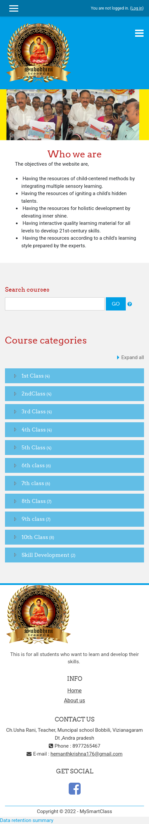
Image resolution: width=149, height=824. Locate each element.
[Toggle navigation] (139, 33)
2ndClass (33, 393)
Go (116, 304)
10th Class (35, 537)
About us (74, 700)
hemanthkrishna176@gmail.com (86, 754)
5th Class (33, 447)
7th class (33, 483)
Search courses (27, 289)
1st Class (33, 375)
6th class (33, 465)
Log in (136, 8)
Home (74, 690)
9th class (33, 518)
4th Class (34, 429)
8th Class (34, 501)
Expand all (132, 357)
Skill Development (46, 555)
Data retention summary (26, 820)
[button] (130, 304)
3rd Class (34, 411)
